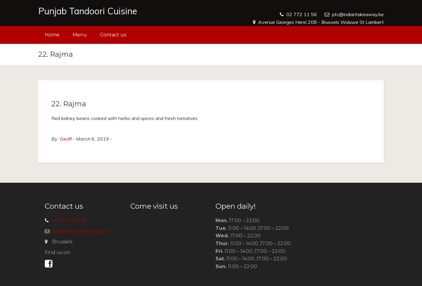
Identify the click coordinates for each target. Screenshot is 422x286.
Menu (80, 35)
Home (52, 35)
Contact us (113, 35)
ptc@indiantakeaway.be (358, 14)
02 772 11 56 (301, 14)
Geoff (66, 139)
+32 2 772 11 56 (69, 220)
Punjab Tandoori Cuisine (87, 11)
